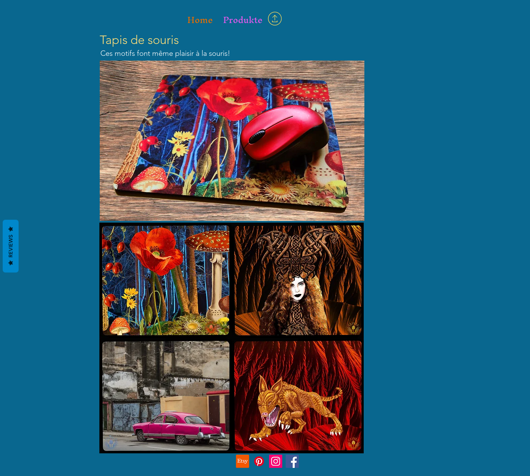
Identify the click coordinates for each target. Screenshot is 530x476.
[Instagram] (275, 461)
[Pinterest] (259, 461)
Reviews (11, 246)
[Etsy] (242, 461)
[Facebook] (292, 461)
